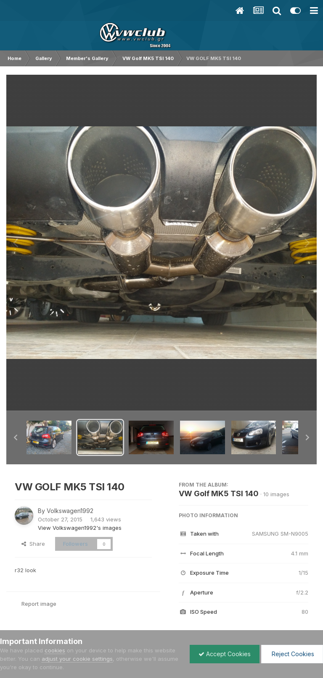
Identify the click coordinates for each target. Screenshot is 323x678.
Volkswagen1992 (70, 510)
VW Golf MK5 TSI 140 (219, 493)
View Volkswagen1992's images (80, 527)
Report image (38, 603)
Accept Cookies (225, 653)
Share (33, 543)
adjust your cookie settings (77, 658)
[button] (15, 437)
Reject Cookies (292, 653)
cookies (55, 650)
